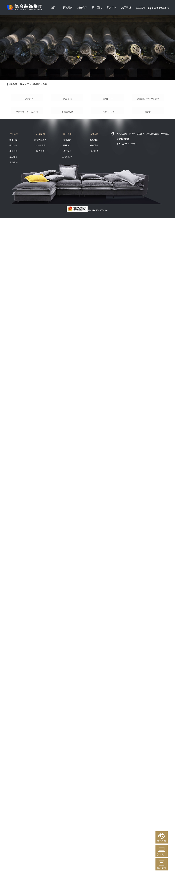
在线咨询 (161, 841)
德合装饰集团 (122, 177)
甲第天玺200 (67, 150)
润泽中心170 (108, 150)
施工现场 (67, 190)
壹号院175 (108, 118)
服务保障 (82, 7)
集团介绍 (13, 178)
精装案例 (68, 7)
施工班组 (126, 7)
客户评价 (40, 190)
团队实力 (67, 184)
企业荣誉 (13, 195)
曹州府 (148, 150)
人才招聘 (13, 201)
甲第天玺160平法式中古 (27, 150)
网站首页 (24, 84)
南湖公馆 (67, 118)
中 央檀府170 (27, 118)
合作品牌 (67, 178)
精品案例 (161, 868)
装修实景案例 (40, 178)
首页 (53, 7)
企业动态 (141, 7)
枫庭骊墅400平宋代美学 (148, 118)
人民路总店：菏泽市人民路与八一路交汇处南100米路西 (142, 172)
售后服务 (94, 190)
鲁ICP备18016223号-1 (126, 182)
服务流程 (94, 184)
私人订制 (111, 7)
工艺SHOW (67, 195)
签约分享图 (40, 184)
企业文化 (13, 184)
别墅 (45, 84)
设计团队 (97, 7)
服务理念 (94, 178)
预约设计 (161, 854)
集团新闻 (13, 190)
